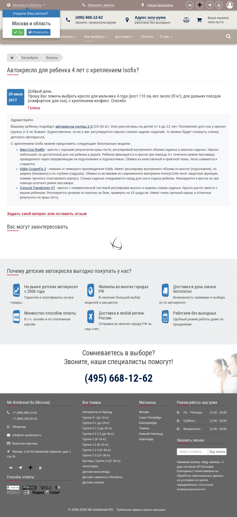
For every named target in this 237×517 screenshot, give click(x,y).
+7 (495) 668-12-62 (24, 412)
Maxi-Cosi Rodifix (32, 149)
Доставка (124, 36)
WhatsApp (19, 427)
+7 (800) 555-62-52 (25, 418)
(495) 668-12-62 (89, 17)
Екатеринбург (148, 423)
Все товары (91, 402)
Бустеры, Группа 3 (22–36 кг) (101, 461)
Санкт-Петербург (150, 417)
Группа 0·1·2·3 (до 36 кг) (98, 433)
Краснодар (146, 439)
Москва (144, 412)
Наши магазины (160, 5)
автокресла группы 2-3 (74, 126)
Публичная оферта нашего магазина (141, 509)
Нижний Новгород (151, 433)
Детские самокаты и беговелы (102, 477)
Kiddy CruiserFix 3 (33, 169)
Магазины (66, 36)
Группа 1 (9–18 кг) (94, 439)
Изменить (38, 32)
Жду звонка (217, 452)
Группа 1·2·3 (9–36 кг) (96, 450)
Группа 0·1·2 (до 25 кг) (97, 428)
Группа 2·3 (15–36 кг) (96, 455)
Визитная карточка (24, 443)
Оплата (147, 36)
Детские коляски (93, 482)
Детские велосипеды (96, 471)
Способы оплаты (20, 477)
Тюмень (144, 428)
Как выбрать (96, 36)
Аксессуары (90, 466)
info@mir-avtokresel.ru (26, 435)
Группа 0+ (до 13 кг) (95, 417)
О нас (166, 36)
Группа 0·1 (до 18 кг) (95, 423)
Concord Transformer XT (37, 188)
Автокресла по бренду (97, 412)
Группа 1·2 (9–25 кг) (95, 444)
